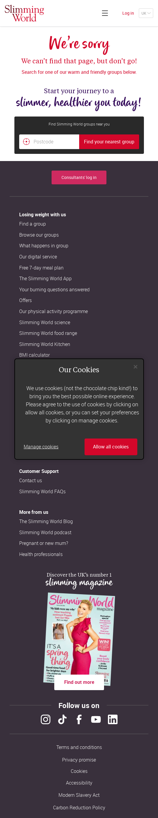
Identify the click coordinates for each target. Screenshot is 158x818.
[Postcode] (49, 141)
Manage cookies (41, 446)
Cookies (79, 771)
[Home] (24, 13)
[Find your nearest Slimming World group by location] (26, 141)
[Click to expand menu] (105, 13)
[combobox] (79, 141)
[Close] (135, 366)
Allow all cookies (111, 446)
